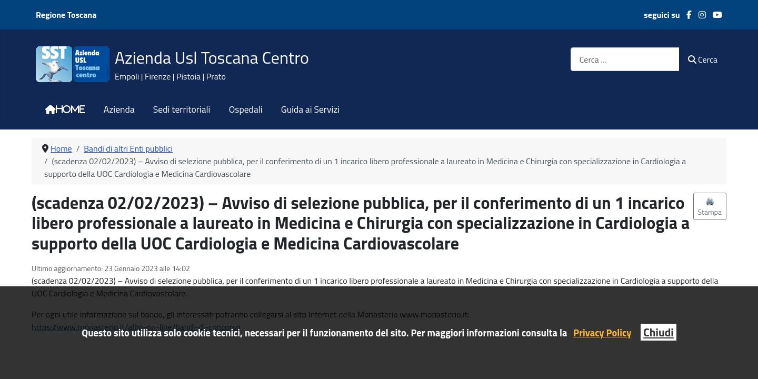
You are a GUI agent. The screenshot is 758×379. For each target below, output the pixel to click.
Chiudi (658, 332)
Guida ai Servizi (310, 109)
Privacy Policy (602, 332)
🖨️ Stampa (710, 206)
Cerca (702, 59)
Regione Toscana (66, 14)
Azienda (119, 109)
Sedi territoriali (182, 109)
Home (70, 109)
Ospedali (246, 109)
